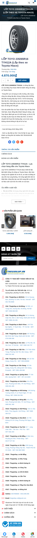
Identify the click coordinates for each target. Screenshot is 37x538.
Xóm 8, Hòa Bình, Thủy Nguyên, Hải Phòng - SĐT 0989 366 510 (20, 411)
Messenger (5, 535)
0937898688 (15, 494)
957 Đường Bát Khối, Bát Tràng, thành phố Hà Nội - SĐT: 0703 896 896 (20, 336)
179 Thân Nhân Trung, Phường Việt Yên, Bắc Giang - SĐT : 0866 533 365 (20, 352)
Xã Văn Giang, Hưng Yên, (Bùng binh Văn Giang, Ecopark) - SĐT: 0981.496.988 (18, 368)
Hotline (23, 535)
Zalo (13, 535)
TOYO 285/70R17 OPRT (10, 231)
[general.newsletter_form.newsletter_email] (18, 259)
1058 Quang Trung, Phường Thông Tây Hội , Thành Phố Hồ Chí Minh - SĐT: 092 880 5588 (20, 448)
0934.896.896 (24, 494)
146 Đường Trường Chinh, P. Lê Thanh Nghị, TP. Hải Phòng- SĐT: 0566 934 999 (20, 393)
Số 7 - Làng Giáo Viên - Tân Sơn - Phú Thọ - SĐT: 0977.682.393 (19, 429)
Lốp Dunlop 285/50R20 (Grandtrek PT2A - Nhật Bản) (28, 231)
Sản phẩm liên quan (13, 211)
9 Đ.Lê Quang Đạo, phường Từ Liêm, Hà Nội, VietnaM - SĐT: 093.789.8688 (20, 299)
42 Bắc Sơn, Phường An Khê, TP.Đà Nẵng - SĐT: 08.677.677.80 (19, 438)
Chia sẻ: (4, 142)
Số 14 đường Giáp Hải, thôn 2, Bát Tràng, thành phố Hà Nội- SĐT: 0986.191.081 (20, 318)
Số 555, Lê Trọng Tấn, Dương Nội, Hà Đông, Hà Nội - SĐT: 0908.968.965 (19, 308)
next (34, 226)
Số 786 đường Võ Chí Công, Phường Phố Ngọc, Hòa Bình (19, 420)
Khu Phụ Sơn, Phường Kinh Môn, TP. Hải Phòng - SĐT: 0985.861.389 (20, 384)
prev (2, 226)
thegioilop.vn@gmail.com (18, 498)
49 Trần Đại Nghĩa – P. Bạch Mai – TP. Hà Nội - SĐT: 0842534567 (19, 327)
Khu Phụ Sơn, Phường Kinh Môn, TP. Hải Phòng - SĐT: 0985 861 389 (20, 402)
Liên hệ (32, 535)
